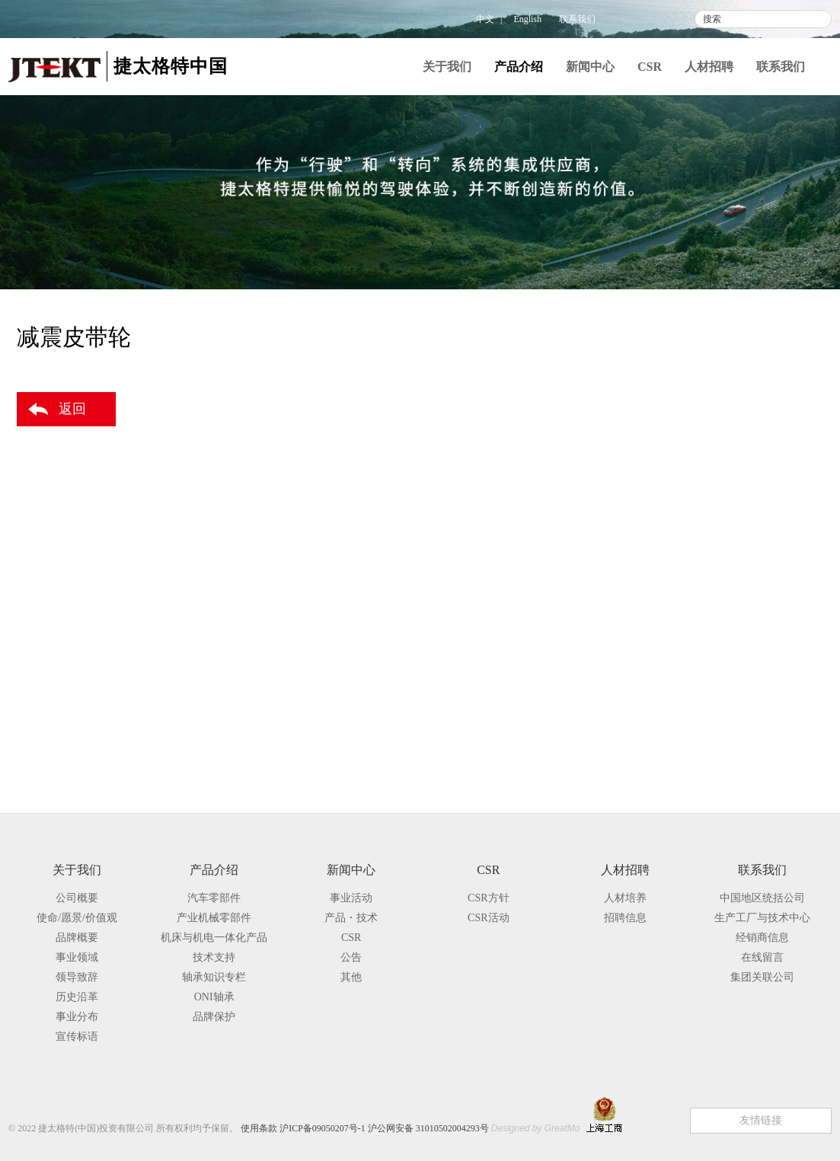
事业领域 (77, 957)
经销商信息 (762, 937)
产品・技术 (351, 917)
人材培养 (625, 898)
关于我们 (447, 66)
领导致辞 (77, 977)
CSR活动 (488, 917)
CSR (649, 66)
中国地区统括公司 (762, 898)
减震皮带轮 (728, 589)
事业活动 (351, 898)
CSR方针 (488, 898)
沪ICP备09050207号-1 (322, 1128)
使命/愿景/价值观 (77, 917)
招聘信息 (625, 917)
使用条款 (259, 1128)
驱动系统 (703, 426)
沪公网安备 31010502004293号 (428, 1128)
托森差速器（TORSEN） (759, 534)
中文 (485, 19)
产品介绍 (518, 66)
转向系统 (703, 402)
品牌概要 (77, 937)
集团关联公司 (762, 977)
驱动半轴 (722, 452)
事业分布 (77, 1016)
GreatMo (562, 1128)
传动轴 (717, 479)
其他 (351, 977)
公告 (351, 957)
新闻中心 (590, 66)
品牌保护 (680, 766)
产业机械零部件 (698, 641)
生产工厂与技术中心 (762, 917)
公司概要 (77, 898)
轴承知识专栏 (692, 735)
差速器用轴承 (733, 561)
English (527, 19)
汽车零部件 (690, 375)
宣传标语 (77, 1036)
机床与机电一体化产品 (717, 672)
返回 (72, 408)
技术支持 (680, 703)
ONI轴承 (214, 997)
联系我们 (577, 19)
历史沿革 (77, 997)
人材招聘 (709, 66)
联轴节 (717, 506)
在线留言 (762, 957)
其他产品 (703, 614)
